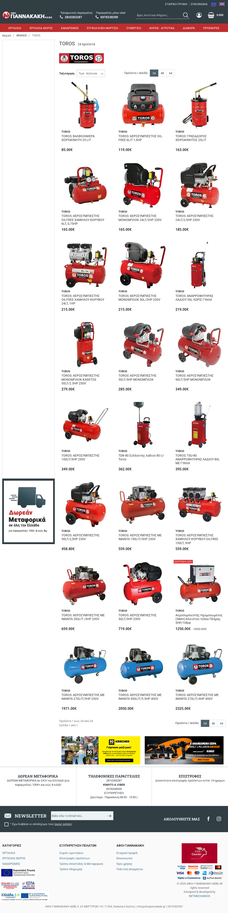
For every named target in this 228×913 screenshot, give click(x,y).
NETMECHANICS (199, 896)
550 (14, 142)
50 (13, 289)
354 (14, 430)
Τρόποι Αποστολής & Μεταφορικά (81, 863)
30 (13, 200)
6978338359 (114, 789)
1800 (15, 123)
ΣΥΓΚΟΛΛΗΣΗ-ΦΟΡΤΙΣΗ (102, 28)
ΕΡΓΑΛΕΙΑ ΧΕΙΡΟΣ (41, 28)
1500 (15, 117)
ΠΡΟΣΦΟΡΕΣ (211, 28)
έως (27, 591)
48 (162, 73)
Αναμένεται (19, 82)
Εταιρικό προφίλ (127, 853)
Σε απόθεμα (19, 94)
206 (14, 404)
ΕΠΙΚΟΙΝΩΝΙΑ (199, 4)
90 (13, 308)
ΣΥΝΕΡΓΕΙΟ (133, 28)
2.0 (14, 350)
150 (14, 264)
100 (14, 258)
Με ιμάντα (18, 522)
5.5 (14, 369)
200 (14, 271)
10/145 (16, 470)
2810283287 (114, 780)
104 (14, 392)
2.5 (14, 356)
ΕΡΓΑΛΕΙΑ (14, 28)
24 (13, 277)
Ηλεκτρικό (19, 59)
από (8, 591)
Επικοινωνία (124, 858)
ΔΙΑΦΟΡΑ (189, 28)
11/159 (16, 476)
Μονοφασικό (20, 535)
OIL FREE (18, 516)
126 (14, 398)
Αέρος (16, 53)
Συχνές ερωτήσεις (71, 853)
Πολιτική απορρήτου (129, 869)
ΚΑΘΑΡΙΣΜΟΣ (70, 28)
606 (14, 455)
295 (14, 423)
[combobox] (162, 15)
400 (14, 171)
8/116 (16, 489)
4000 (15, 136)
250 (14, 411)
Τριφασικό (18, 541)
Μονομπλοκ (19, 529)
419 (14, 442)
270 (14, 283)
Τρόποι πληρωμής (71, 869)
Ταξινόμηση (66, 73)
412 (14, 436)
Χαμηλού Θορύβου (24, 548)
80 (13, 206)
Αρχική (6, 35)
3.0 (14, 363)
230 (14, 165)
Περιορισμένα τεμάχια (26, 88)
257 (14, 417)
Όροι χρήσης (124, 863)
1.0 (14, 337)
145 (14, 483)
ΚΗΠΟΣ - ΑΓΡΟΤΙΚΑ (161, 28)
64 (170, 73)
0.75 (15, 331)
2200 (15, 129)
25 (13, 194)
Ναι (14, 229)
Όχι (14, 235)
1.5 (14, 344)
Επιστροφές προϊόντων (74, 858)
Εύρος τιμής (15, 563)
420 (14, 449)
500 (14, 296)
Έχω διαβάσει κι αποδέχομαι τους (42, 824)
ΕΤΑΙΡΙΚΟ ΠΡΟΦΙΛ (176, 4)
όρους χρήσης (63, 824)
